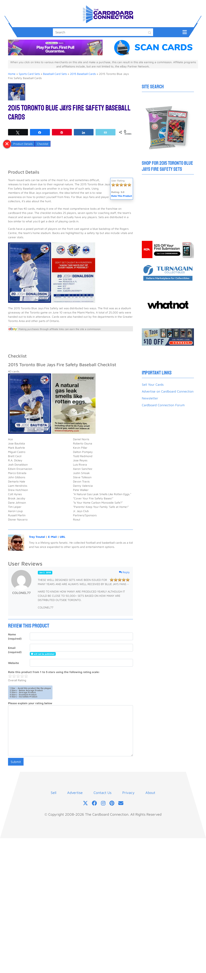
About (150, 792)
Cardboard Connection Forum (163, 405)
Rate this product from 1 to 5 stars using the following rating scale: (54, 672)
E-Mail (52, 536)
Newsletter (150, 398)
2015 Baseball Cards (83, 73)
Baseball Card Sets (55, 73)
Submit (16, 762)
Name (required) (15, 636)
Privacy (128, 792)
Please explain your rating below (30, 703)
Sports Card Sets (29, 73)
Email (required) (15, 650)
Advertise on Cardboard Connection (168, 391)
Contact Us (102, 792)
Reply (124, 572)
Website (13, 663)
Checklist (42, 143)
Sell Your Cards (153, 384)
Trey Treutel (37, 536)
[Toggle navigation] (185, 32)
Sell (53, 792)
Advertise (75, 792)
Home (11, 73)
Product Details (23, 143)
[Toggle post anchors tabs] (7, 144)
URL (62, 536)
